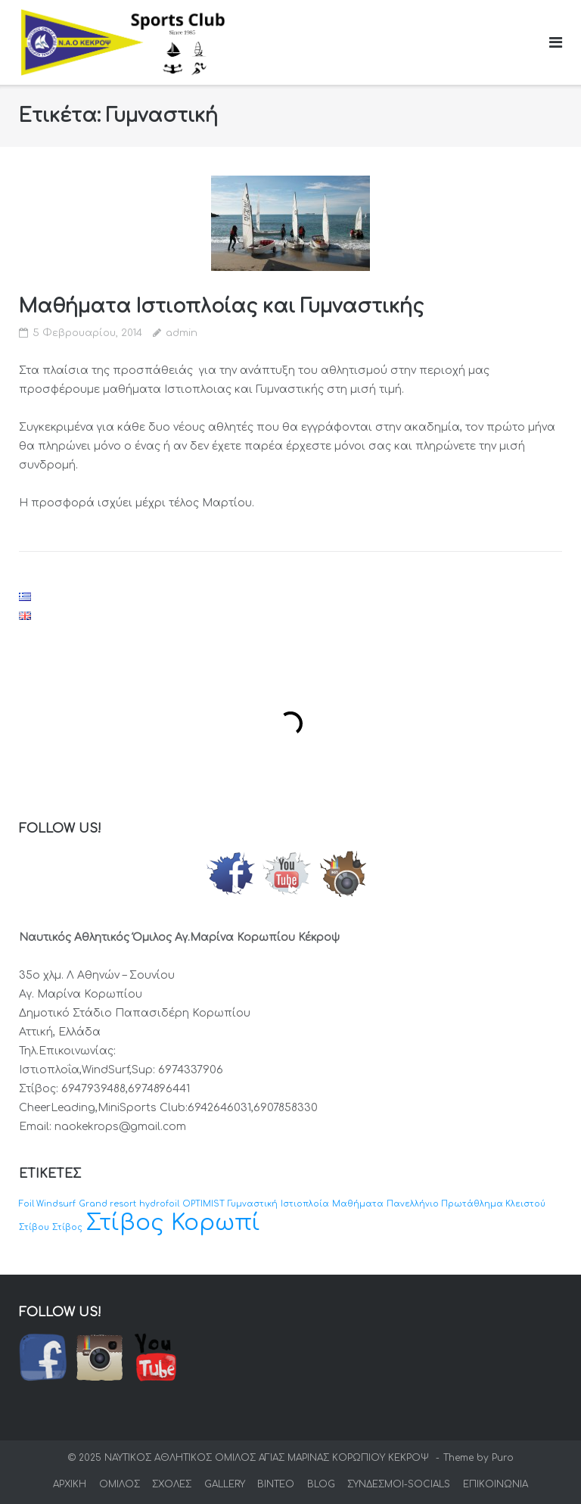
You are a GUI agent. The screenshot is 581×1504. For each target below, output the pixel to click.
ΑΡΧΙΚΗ (69, 1484)
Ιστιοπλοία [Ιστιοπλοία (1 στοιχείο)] (305, 1204)
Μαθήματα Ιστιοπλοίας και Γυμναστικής (221, 306)
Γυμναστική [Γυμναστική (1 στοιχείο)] (253, 1204)
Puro (503, 1458)
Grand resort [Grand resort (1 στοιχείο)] (107, 1204)
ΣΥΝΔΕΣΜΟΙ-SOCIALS (398, 1484)
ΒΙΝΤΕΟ (275, 1484)
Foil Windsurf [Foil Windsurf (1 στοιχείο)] (47, 1204)
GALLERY (224, 1484)
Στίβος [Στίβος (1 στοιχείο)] (67, 1227)
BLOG (321, 1484)
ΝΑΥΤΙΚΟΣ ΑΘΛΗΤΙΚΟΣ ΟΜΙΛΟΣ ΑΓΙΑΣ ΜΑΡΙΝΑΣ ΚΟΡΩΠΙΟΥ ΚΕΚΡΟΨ (268, 1458)
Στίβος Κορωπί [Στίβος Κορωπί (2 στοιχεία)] (172, 1222)
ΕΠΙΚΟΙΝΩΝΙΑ (495, 1484)
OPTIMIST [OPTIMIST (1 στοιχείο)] (203, 1204)
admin (181, 333)
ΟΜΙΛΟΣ (119, 1484)
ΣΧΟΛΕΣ (171, 1484)
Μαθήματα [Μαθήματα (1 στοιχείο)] (358, 1204)
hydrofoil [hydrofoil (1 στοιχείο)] (159, 1204)
